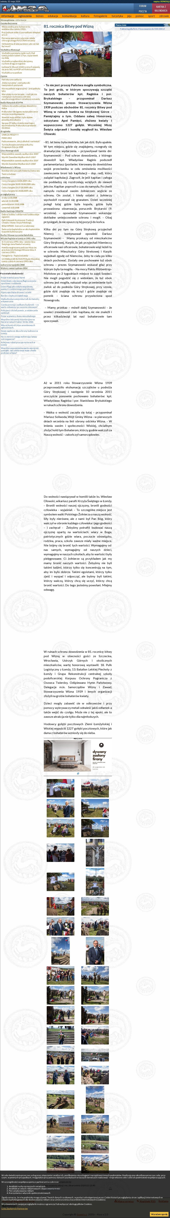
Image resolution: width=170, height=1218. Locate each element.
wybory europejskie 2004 (13, 265)
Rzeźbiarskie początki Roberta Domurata (21, 170)
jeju (129, 16)
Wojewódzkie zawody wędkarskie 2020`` (20, 154)
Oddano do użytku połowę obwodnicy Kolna (19, 107)
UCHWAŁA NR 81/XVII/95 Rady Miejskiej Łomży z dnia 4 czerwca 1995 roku (21, 260)
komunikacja (69, 16)
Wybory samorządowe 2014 (14, 268)
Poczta (143, 11)
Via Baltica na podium (12, 72)
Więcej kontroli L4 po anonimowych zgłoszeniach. (18, 326)
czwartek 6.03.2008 (10, 207)
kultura (85, 16)
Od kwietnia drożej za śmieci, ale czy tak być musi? (20, 45)
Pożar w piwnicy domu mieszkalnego (18, 316)
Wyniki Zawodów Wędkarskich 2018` (19, 164)
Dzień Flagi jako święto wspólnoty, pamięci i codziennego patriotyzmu (17, 287)
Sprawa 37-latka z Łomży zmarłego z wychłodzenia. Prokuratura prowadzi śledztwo (19, 125)
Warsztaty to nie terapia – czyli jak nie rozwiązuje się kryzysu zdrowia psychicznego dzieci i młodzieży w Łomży (21, 96)
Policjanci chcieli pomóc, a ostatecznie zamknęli (19, 311)
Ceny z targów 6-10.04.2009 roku (17, 181)
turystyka (117, 16)
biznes (40, 16)
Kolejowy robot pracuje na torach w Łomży (18, 343)
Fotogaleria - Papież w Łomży (15, 255)
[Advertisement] (78, 352)
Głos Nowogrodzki (10, 150)
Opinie (4, 76)
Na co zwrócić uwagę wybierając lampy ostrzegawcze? (19, 337)
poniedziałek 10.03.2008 (13, 204)
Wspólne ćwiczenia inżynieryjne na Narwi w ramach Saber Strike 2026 (18, 320)
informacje (7, 16)
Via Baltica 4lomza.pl (10, 50)
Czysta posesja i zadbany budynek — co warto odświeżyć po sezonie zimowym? (20, 305)
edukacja (53, 16)
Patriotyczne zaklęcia (12, 79)
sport (151, 16)
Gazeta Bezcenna (9, 23)
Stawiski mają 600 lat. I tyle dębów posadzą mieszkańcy (17, 118)
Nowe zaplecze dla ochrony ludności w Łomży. (19, 332)
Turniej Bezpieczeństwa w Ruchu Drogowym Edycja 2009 (17, 145)
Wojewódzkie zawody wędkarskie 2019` (20, 160)
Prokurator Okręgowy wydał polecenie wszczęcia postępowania (20, 112)
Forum (142, 6)
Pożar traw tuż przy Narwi (13, 277)
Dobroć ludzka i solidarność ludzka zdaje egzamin (20, 215)
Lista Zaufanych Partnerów (14, 1208)
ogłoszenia (25, 16)
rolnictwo (5, 177)
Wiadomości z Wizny (11, 167)
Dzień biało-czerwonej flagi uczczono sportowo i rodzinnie (18, 282)
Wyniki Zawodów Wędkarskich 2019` (19, 157)
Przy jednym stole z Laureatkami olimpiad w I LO (21, 33)
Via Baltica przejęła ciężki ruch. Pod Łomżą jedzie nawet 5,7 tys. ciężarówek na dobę (20, 55)
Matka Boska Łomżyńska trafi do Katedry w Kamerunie (20, 300)
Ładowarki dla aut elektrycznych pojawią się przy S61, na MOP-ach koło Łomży (21, 68)
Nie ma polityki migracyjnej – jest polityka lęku (21, 89)
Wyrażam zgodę (159, 1214)
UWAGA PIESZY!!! (10, 134)
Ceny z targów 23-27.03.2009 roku (17, 187)
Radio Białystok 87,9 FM (12, 102)
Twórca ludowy (9, 174)
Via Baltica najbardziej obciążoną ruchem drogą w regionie (17, 62)
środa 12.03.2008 (9, 197)
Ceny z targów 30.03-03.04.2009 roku (18, 184)
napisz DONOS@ (162, 1)
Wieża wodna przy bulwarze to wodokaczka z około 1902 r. (16, 27)
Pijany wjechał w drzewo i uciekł (16, 292)
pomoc (140, 16)
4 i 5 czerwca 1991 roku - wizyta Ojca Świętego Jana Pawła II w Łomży (18, 243)
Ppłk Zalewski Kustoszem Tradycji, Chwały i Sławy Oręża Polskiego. (18, 221)
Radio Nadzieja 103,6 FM (12, 211)
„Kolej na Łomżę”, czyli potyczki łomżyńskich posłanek (16, 84)
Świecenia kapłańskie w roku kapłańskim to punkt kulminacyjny (21, 230)
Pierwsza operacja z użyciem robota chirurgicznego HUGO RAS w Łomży (18, 39)
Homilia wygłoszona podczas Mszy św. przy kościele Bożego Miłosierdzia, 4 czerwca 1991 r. (19, 249)
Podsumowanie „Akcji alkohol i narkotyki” (21, 141)
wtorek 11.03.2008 (10, 201)
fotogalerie (100, 16)
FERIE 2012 (7, 138)
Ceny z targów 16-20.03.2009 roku (17, 191)
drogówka (5, 131)
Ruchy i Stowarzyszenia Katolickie (17, 235)
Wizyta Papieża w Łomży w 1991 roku (18, 238)
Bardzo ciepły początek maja (14, 295)
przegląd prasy (8, 194)
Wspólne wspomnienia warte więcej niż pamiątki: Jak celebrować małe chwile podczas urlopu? (20, 350)
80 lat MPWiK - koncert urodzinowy (18, 226)
